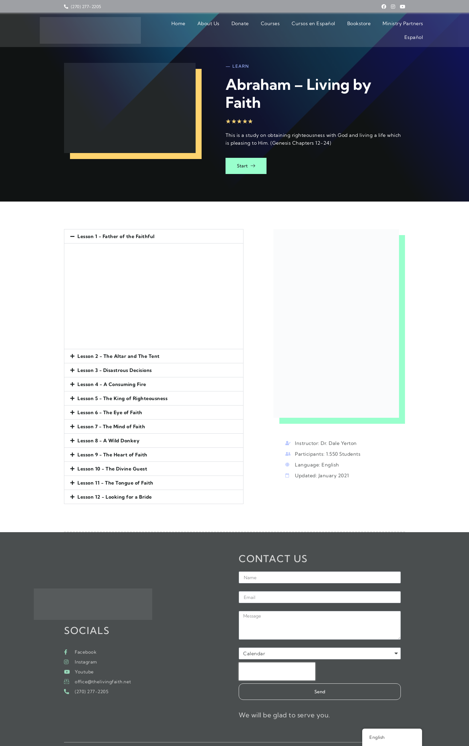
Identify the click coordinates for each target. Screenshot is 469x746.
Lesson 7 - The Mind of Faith (111, 409)
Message (249, 594)
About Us (178, 27)
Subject (248, 631)
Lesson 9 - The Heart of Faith (112, 437)
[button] (159, 219)
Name (246, 555)
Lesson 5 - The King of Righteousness (122, 381)
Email (245, 575)
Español (413, 27)
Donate (209, 27)
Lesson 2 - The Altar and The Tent (118, 338)
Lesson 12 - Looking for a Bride (114, 479)
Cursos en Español (282, 27)
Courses (239, 27)
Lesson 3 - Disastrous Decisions (114, 352)
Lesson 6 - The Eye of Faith (109, 395)
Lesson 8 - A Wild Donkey (108, 423)
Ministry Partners (372, 27)
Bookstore (328, 27)
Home (148, 27)
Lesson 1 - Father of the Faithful (116, 219)
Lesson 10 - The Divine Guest (112, 451)
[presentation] (277, 658)
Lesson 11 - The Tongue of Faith (115, 465)
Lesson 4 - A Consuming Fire (111, 367)
